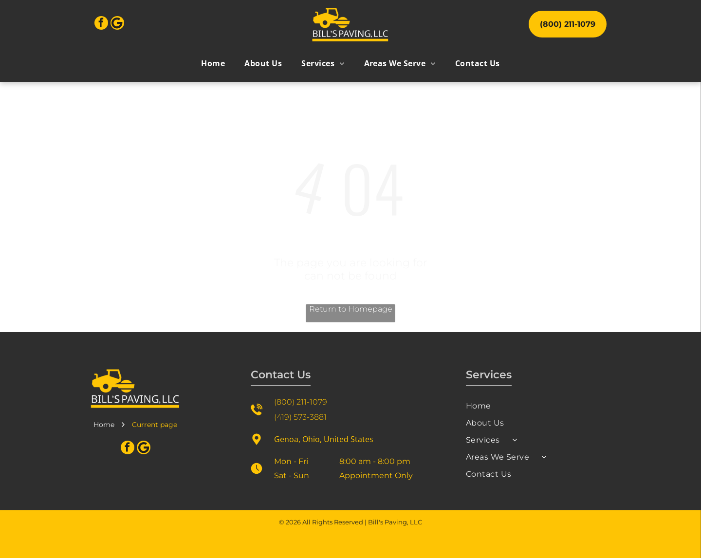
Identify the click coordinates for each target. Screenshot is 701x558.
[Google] (117, 24)
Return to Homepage (350, 309)
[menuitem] (213, 63)
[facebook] (101, 24)
